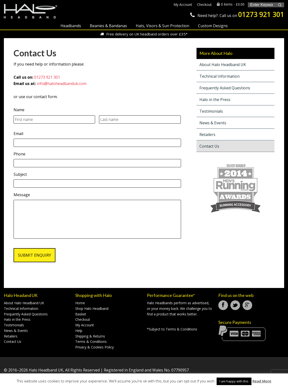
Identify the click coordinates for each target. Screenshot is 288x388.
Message (22, 194)
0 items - (230, 4)
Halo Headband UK (30, 11)
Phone (19, 154)
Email (18, 133)
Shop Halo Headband (91, 308)
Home (80, 303)
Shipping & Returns (90, 336)
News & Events (212, 123)
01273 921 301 (261, 14)
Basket (80, 314)
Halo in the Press (214, 99)
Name (19, 109)
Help (78, 330)
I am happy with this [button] (234, 381)
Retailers (207, 134)
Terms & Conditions (91, 341)
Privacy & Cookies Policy (94, 347)
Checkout (82, 319)
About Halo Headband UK (222, 64)
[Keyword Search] (261, 4)
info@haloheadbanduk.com (61, 83)
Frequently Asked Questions (224, 88)
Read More (261, 381)
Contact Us (209, 146)
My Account (84, 325)
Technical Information (219, 76)
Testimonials (211, 111)
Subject (20, 174)
